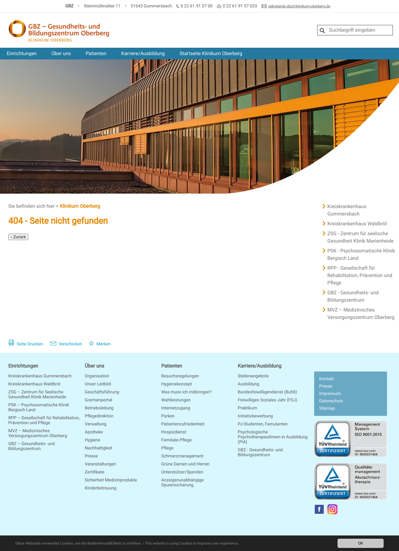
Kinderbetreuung (101, 488)
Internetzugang (175, 408)
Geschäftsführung (102, 392)
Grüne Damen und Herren (185, 464)
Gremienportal (98, 400)
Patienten (96, 53)
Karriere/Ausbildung (143, 53)
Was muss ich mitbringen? (186, 392)
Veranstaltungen (100, 464)
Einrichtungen (22, 53)
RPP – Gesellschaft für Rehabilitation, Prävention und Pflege (44, 420)
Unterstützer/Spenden (182, 472)
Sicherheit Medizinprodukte (111, 480)
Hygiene (92, 440)
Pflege (167, 448)
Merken (100, 344)
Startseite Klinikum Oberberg (211, 53)
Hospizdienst (174, 432)
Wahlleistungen (176, 400)
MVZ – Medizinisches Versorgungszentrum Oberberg (37, 433)
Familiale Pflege (176, 440)
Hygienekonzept (176, 384)
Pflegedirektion (99, 416)
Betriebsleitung (99, 408)
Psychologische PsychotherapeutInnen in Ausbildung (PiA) (272, 437)
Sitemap (327, 408)
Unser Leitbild (98, 384)
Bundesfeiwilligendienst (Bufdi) (267, 392)
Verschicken (66, 344)
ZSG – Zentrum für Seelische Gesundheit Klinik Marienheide (37, 395)
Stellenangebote (253, 376)
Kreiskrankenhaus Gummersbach (40, 376)
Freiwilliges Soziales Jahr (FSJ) (267, 400)
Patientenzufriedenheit (182, 424)
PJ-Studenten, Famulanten (262, 424)
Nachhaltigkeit (99, 448)
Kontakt (326, 378)
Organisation (97, 376)
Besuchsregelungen (180, 376)
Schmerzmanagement (182, 456)
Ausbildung (248, 384)
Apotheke (94, 432)
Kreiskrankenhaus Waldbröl (34, 384)
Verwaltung (95, 424)
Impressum (330, 393)
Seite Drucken (26, 344)
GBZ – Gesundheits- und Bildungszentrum (31, 446)
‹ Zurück (18, 237)
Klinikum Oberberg (80, 206)
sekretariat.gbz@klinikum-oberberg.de (299, 6)
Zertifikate (94, 472)
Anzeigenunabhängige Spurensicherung (182, 483)
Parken (168, 416)
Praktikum (247, 408)
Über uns (61, 53)
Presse (91, 456)
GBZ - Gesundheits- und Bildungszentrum (260, 452)
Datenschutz (331, 401)
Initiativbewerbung (255, 416)
